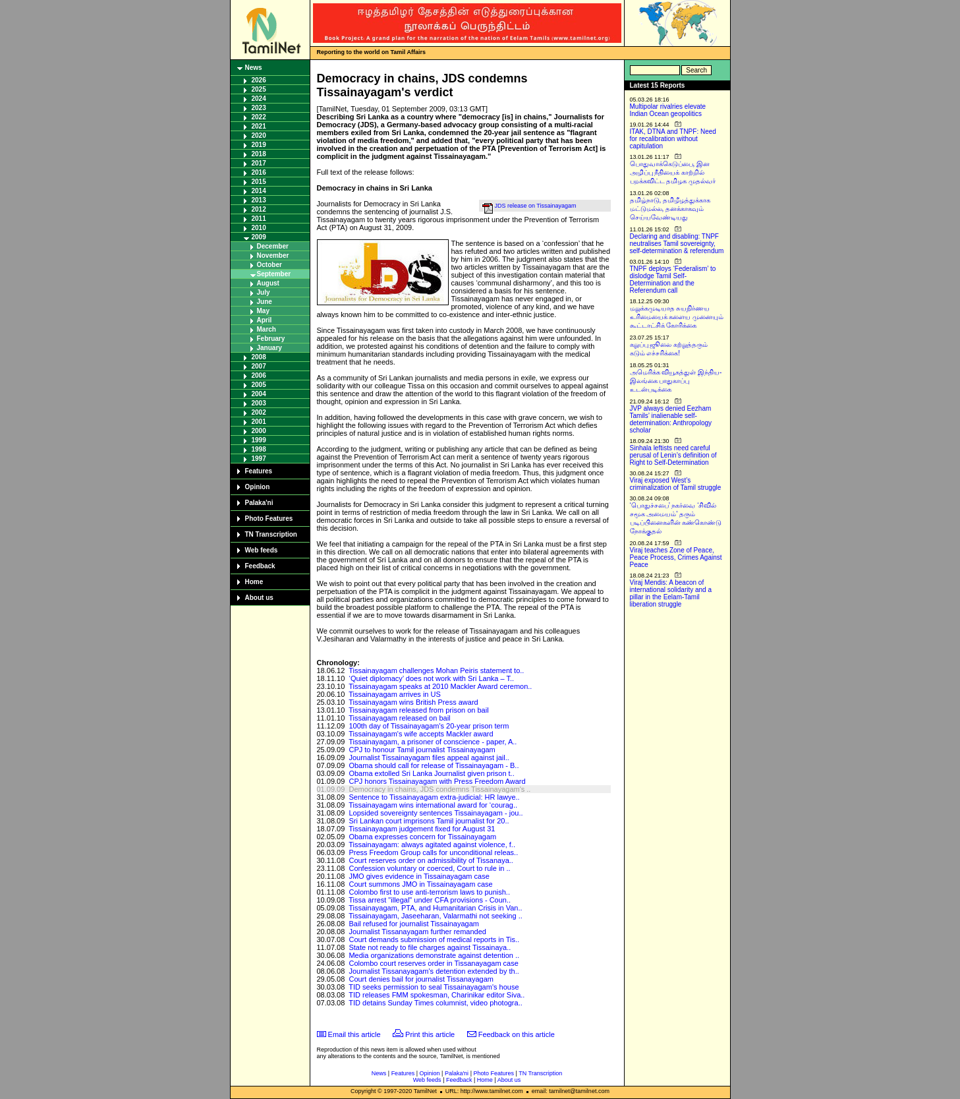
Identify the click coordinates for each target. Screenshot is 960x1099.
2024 (259, 98)
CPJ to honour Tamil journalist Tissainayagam (422, 750)
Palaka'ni (259, 502)
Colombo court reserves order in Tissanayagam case (433, 963)
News (253, 67)
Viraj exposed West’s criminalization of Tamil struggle (675, 484)
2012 (259, 209)
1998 (259, 449)
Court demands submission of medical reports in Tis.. (434, 939)
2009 (259, 237)
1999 (259, 440)
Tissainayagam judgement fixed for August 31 (422, 829)
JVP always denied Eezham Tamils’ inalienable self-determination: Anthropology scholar (671, 419)
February (271, 338)
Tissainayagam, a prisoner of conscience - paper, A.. (433, 742)
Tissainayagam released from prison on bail (418, 710)
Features (259, 471)
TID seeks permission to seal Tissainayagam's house (434, 987)
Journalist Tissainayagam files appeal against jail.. (429, 757)
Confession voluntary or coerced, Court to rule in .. (429, 868)
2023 (259, 107)
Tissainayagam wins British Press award (413, 702)
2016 (259, 172)
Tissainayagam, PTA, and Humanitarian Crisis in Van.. (435, 908)
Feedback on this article (516, 1034)
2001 (259, 421)
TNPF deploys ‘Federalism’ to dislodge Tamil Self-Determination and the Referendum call (673, 279)
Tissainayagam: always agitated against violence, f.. (432, 844)
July (263, 292)
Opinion (257, 486)
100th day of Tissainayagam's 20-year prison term (429, 726)
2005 (259, 384)
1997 (259, 458)
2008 (259, 357)
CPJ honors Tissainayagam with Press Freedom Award (437, 781)
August (268, 283)
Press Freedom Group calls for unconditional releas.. (433, 852)
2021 (259, 126)
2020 (259, 135)
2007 (259, 366)
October (269, 264)
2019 (259, 144)
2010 (259, 227)
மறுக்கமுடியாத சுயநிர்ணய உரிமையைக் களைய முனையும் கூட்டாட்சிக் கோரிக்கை (677, 317)
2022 (259, 117)
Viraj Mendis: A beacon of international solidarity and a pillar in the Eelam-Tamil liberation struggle (671, 593)
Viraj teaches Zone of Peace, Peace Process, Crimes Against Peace (676, 557)
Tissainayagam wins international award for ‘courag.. (433, 805)
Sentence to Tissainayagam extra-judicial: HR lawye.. (434, 797)
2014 (259, 190)
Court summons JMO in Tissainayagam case (420, 884)
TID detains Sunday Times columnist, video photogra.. (435, 1003)
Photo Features (269, 518)
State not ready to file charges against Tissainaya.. (430, 947)
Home (254, 581)
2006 (259, 375)
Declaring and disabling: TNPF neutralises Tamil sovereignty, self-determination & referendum (677, 243)
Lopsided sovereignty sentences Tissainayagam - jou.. (435, 813)
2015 (259, 181)
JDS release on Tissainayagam (536, 205)
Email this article (354, 1034)
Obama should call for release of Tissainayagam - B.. (434, 765)
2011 (259, 218)
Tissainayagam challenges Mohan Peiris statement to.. (436, 670)
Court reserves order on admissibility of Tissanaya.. (431, 860)
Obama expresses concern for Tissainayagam (422, 837)
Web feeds (261, 550)
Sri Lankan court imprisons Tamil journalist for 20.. (429, 821)
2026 (259, 80)
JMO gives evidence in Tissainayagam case (419, 876)
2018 (259, 154)
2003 (259, 403)
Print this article (430, 1034)
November (273, 255)
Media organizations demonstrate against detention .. (434, 955)
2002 (259, 412)
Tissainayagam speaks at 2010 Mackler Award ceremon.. (440, 686)
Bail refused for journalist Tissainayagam (413, 924)
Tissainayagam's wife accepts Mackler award (421, 734)
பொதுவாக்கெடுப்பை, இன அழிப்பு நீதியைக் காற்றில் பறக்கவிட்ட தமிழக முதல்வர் (673, 172)
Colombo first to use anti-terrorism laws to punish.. (429, 892)
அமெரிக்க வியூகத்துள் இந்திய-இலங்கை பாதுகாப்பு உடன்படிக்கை (676, 381)
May (263, 310)
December (273, 246)
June (264, 301)
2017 (259, 163)
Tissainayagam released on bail (399, 718)
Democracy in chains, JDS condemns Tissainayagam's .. (439, 789)
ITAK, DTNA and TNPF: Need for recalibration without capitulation (673, 139)
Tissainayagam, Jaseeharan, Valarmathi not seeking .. (435, 916)
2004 (259, 394)
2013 (259, 200)
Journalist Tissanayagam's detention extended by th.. (434, 971)
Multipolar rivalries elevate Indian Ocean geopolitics (668, 110)
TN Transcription (271, 534)
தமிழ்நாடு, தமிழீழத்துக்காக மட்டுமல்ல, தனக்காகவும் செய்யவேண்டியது (670, 208)
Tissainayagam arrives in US (395, 694)
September (274, 274)
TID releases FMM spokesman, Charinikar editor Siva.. (436, 995)
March (266, 329)
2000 (259, 430)
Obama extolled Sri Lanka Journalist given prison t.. (431, 773)
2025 (259, 89)
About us (259, 597)
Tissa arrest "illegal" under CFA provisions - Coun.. (430, 900)
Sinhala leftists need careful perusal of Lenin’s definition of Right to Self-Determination (673, 455)
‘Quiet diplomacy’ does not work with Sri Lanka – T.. (431, 678)
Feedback (260, 566)
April (264, 320)
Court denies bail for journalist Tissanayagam (421, 979)
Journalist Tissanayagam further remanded (417, 932)
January (269, 347)
